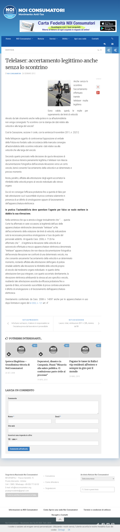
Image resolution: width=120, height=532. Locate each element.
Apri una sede (75, 39)
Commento (12, 394)
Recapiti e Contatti (60, 512)
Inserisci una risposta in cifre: (20, 431)
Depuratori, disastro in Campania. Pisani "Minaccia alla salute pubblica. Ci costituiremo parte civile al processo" (51, 364)
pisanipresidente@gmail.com (17, 487)
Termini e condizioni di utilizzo (95, 506)
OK (69, 530)
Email (58, 412)
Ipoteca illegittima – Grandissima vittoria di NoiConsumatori (18, 361)
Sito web (11, 422)
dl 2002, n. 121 (36, 298)
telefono (114, 39)
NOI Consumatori (22, 39)
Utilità (60, 39)
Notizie (38, 39)
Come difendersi (52, 478)
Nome (11, 412)
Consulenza (50, 472)
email (108, 39)
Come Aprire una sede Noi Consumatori (61, 506)
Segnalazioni (50, 484)
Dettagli (61, 530)
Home (8, 39)
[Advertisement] (25, 89)
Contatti (89, 39)
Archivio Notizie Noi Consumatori (95, 470)
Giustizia (10, 46)
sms (102, 39)
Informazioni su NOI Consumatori (26, 506)
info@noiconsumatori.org (21, 483)
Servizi (49, 39)
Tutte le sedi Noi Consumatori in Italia (21, 491)
